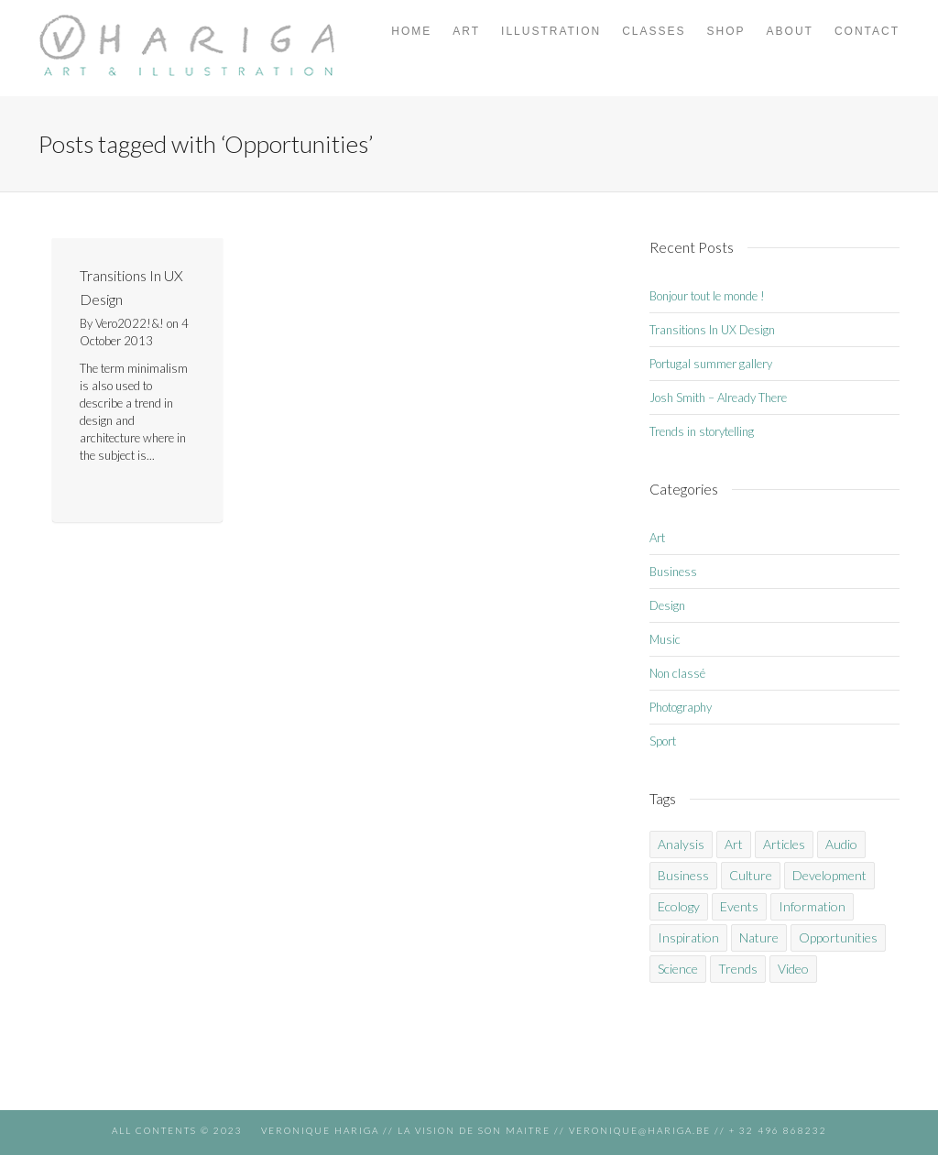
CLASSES (653, 31)
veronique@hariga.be (638, 1130)
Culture (750, 875)
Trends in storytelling (701, 431)
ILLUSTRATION (551, 31)
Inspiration (688, 937)
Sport (662, 741)
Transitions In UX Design (712, 329)
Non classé (677, 673)
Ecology (679, 906)
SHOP (726, 31)
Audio (841, 844)
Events (739, 906)
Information (812, 906)
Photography (680, 707)
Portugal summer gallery (710, 363)
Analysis (681, 844)
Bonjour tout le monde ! (707, 296)
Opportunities (838, 937)
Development (829, 875)
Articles (784, 844)
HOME (411, 31)
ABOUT (790, 31)
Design (667, 605)
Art (657, 537)
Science (678, 968)
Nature (759, 937)
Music (665, 639)
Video (793, 968)
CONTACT (867, 31)
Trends (738, 968)
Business (673, 571)
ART (466, 31)
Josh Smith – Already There (718, 397)
